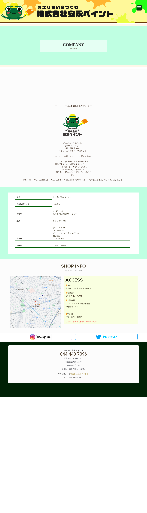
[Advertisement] (73, 85)
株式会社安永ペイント (79, 374)
